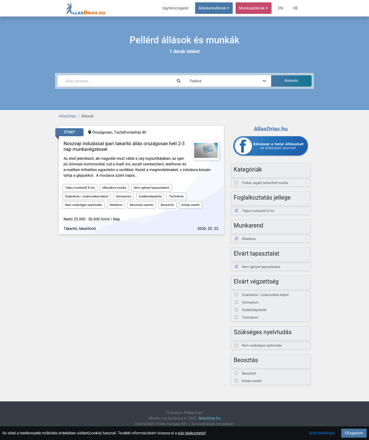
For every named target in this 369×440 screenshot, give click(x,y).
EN (281, 8)
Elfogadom (354, 433)
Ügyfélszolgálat (176, 8)
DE (295, 8)
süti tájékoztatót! (192, 433)
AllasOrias (67, 116)
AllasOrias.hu (209, 418)
